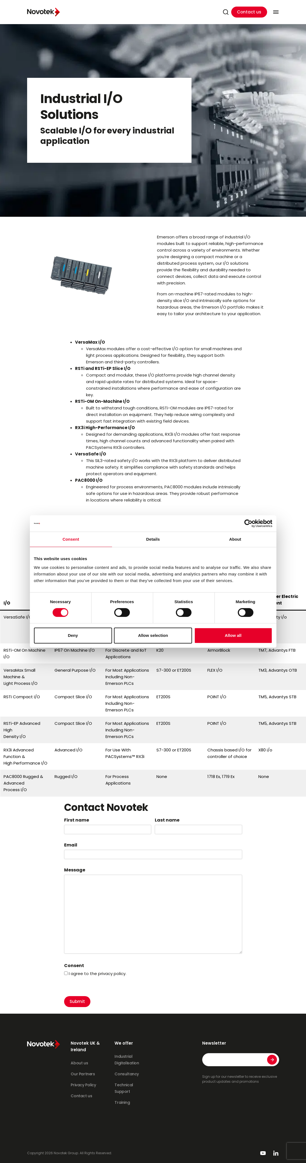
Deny (73, 635)
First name (76, 820)
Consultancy (127, 1074)
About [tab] (235, 539)
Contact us (249, 12)
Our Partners (83, 1074)
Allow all (233, 635)
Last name (167, 820)
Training (122, 1102)
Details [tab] (153, 539)
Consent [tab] (70, 539)
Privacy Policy (83, 1085)
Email (70, 845)
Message (74, 870)
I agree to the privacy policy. (97, 973)
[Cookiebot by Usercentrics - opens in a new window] (248, 523)
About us (79, 1063)
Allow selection (153, 635)
